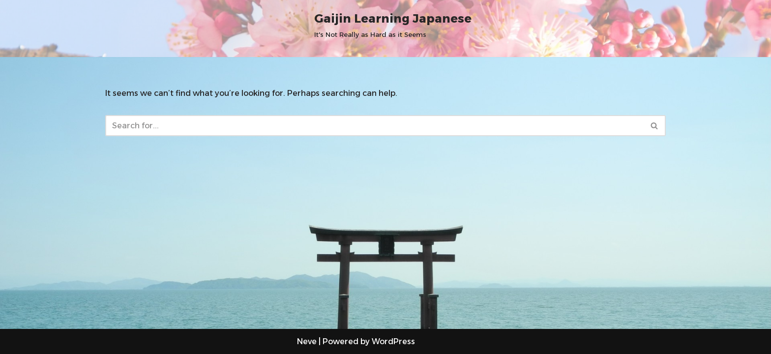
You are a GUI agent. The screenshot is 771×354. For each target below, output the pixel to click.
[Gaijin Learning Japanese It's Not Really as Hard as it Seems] (393, 24)
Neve (307, 341)
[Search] (374, 125)
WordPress (393, 341)
